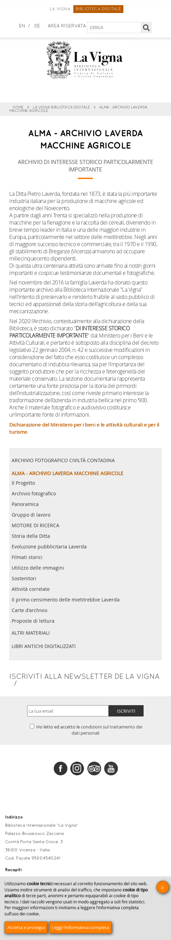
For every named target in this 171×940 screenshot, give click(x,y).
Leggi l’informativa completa (80, 927)
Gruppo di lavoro (31, 515)
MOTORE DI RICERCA (35, 525)
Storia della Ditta (31, 536)
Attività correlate (31, 589)
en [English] (22, 26)
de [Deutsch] (37, 26)
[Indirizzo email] (68, 710)
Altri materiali (31, 633)
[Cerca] (146, 27)
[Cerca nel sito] (114, 27)
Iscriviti (126, 711)
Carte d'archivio (29, 610)
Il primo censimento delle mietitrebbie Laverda (66, 600)
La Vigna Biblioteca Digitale (61, 107)
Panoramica (25, 504)
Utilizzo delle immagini (38, 568)
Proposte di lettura (33, 621)
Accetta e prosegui (26, 927)
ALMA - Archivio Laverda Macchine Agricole (67, 473)
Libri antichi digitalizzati (44, 646)
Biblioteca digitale (98, 9)
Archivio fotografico (34, 494)
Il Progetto (23, 483)
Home (18, 107)
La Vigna (60, 9)
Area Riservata (67, 26)
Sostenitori (24, 578)
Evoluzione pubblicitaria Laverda (49, 547)
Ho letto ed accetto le (86, 730)
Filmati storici (27, 557)
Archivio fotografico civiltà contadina (63, 460)
